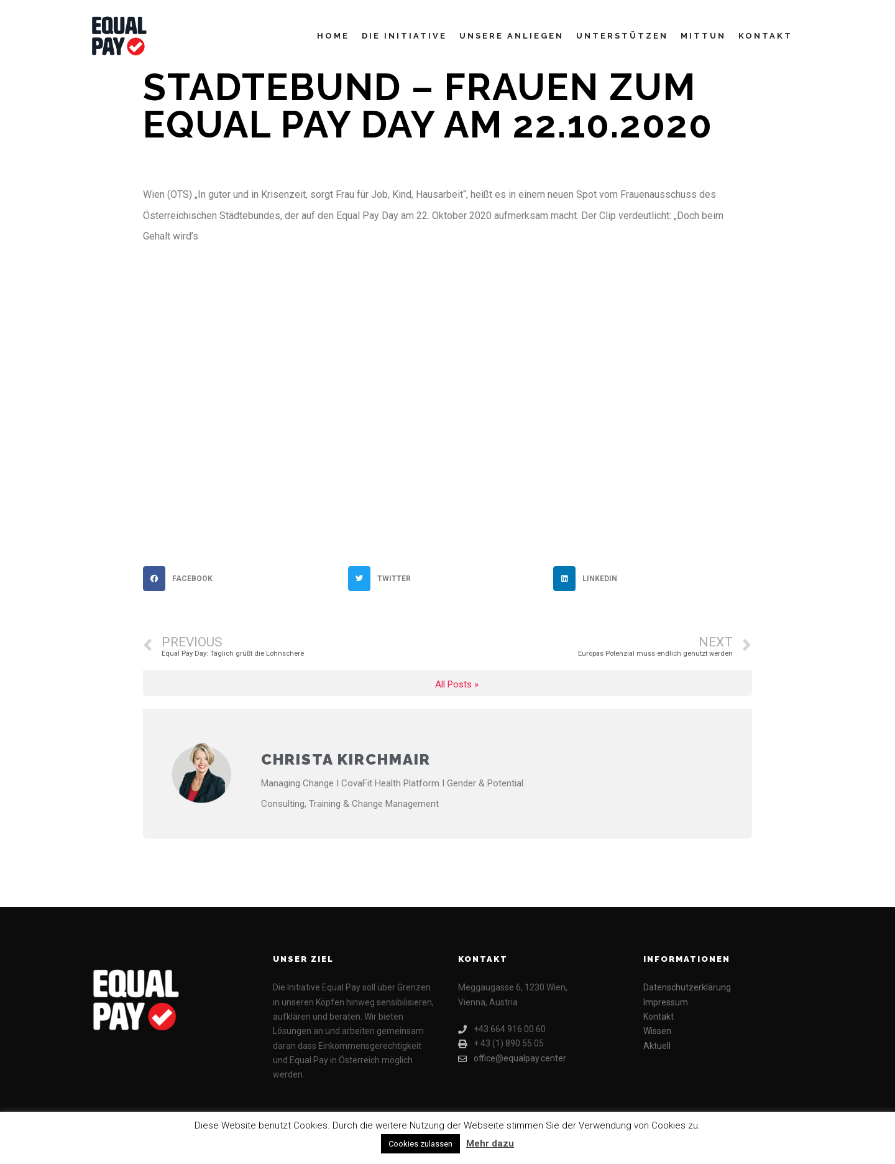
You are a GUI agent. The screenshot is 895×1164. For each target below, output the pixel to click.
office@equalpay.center (512, 1058)
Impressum (665, 1002)
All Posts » (457, 684)
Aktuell (657, 1046)
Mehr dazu (490, 1143)
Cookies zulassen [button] (420, 1143)
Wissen (657, 1031)
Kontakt (658, 1017)
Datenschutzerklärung (687, 987)
